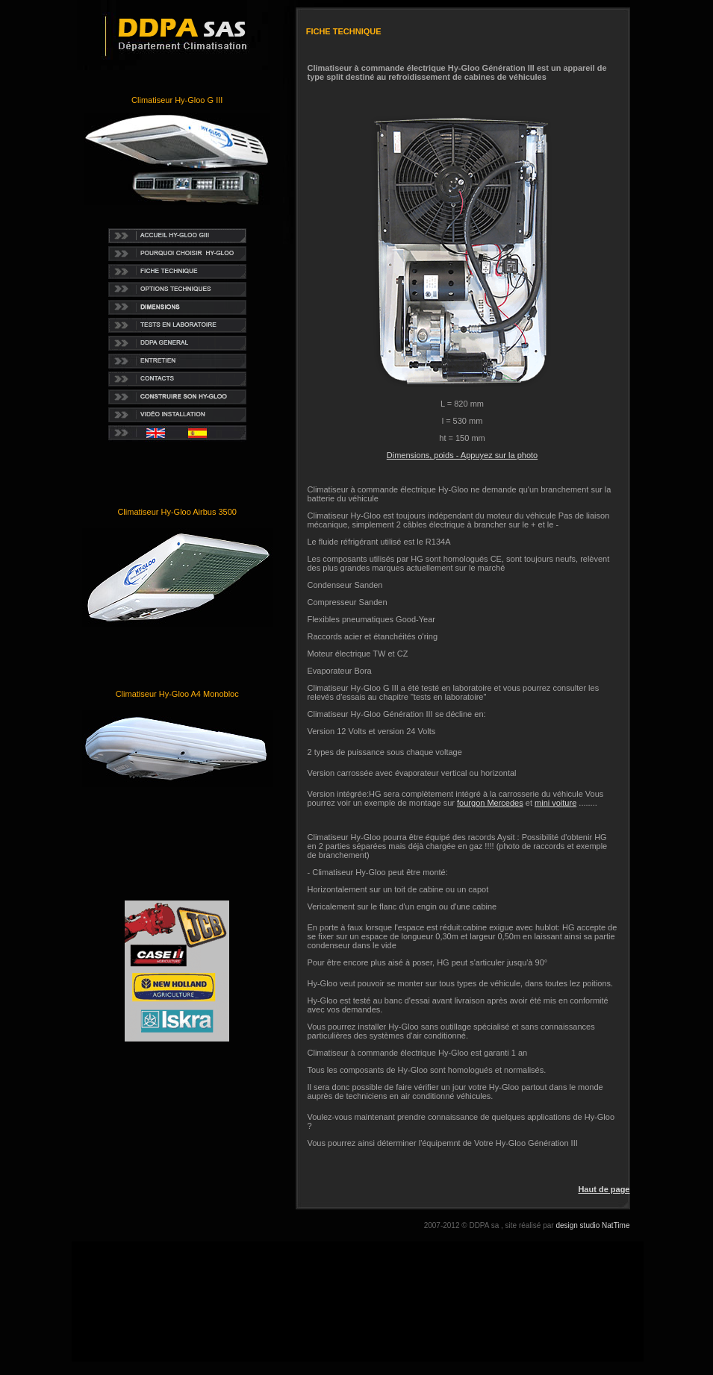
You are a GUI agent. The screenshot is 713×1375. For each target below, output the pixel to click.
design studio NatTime (592, 1225)
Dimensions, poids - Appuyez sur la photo (462, 455)
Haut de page (603, 1189)
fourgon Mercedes (490, 802)
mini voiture (555, 802)
